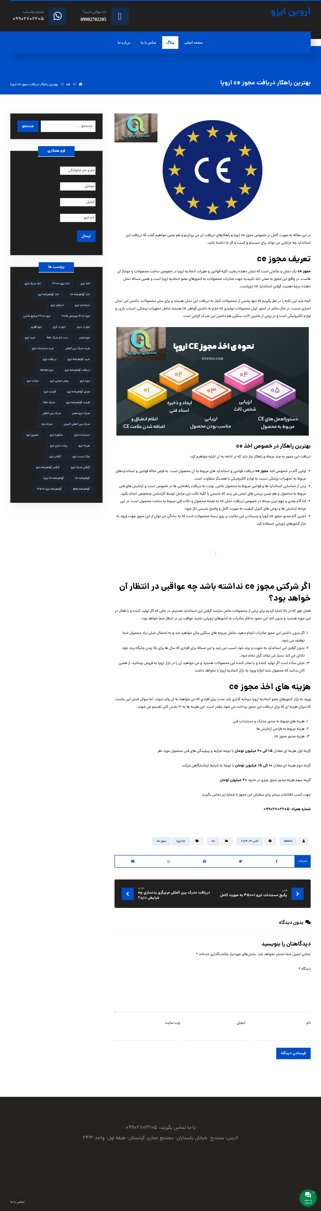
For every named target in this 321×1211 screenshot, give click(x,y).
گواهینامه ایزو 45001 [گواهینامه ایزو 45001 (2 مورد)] (49, 489)
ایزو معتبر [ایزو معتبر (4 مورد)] (84, 338)
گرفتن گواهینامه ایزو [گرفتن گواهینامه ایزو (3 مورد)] (48, 467)
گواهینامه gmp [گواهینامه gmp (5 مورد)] (81, 489)
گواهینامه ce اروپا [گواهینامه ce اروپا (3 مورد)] (53, 478)
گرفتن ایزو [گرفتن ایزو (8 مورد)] (55, 457)
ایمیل (241, 1023)
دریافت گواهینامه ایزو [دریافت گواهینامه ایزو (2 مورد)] (77, 370)
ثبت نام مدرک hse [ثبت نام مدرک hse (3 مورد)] (57, 338)
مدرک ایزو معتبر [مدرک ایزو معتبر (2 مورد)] (81, 413)
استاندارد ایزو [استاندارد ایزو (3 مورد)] (82, 305)
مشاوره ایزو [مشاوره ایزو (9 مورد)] (56, 435)
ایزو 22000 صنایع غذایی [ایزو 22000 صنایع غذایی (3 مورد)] (36, 316)
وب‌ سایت (172, 1023)
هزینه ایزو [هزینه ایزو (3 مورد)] (84, 446)
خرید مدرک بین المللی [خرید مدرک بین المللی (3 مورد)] (77, 349)
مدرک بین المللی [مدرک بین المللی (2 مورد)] (51, 413)
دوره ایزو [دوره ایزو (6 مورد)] (85, 381)
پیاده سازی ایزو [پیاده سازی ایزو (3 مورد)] (58, 446)
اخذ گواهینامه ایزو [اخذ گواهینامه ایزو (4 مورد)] (48, 295)
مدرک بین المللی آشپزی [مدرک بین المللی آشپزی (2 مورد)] (77, 424)
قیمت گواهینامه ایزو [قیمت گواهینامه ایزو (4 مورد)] (78, 403)
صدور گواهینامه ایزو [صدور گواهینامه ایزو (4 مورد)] (78, 392)
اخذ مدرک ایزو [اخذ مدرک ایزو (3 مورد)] (33, 284)
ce (213, 841)
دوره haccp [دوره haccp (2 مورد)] (47, 370)
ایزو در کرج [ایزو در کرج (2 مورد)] (59, 327)
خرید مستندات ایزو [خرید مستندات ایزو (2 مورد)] (43, 349)
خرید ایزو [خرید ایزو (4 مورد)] (30, 338)
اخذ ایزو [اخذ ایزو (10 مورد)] (85, 284)
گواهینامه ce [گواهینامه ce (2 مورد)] (82, 478)
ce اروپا (180, 841)
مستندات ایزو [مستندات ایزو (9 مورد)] (82, 435)
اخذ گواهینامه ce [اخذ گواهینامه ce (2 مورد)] (80, 295)
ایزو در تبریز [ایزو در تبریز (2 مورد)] (83, 327)
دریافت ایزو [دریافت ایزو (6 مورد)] (49, 359)
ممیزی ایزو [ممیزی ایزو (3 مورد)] (32, 435)
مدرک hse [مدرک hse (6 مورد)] (49, 403)
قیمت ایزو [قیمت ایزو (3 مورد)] (50, 392)
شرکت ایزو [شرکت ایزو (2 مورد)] (33, 381)
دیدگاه (304, 969)
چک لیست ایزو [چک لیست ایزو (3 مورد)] (81, 457)
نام (308, 1023)
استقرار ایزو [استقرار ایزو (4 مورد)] (57, 305)
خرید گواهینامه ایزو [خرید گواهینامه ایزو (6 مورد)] (79, 359)
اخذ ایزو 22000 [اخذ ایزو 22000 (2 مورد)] (60, 284)
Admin (288, 841)
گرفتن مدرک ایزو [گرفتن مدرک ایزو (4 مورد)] (80, 467)
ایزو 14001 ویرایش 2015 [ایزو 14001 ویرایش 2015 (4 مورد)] (76, 316)
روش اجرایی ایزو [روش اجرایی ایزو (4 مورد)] (59, 381)
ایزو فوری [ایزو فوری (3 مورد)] (36, 327)
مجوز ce (161, 841)
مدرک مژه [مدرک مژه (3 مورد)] (46, 424)
